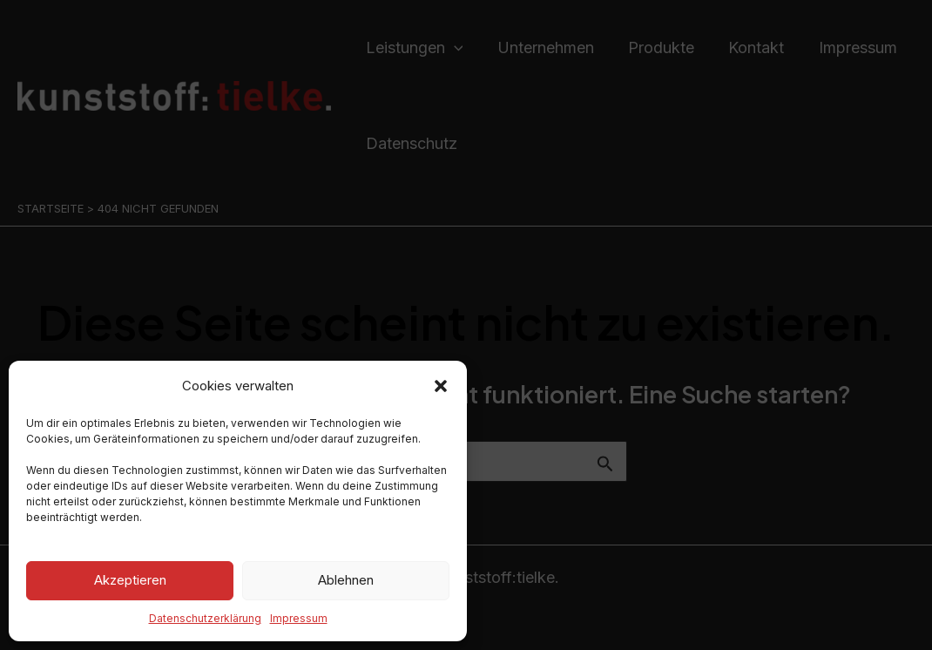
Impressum (299, 618)
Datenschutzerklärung (205, 618)
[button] (440, 386)
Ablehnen (346, 580)
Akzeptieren (130, 580)
